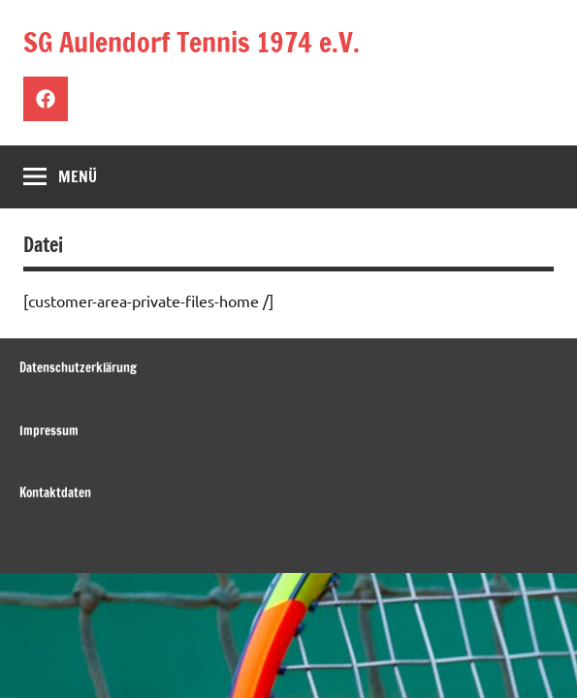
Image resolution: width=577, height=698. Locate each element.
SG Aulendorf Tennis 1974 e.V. (191, 42)
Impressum (49, 430)
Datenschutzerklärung (78, 367)
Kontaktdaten (55, 492)
